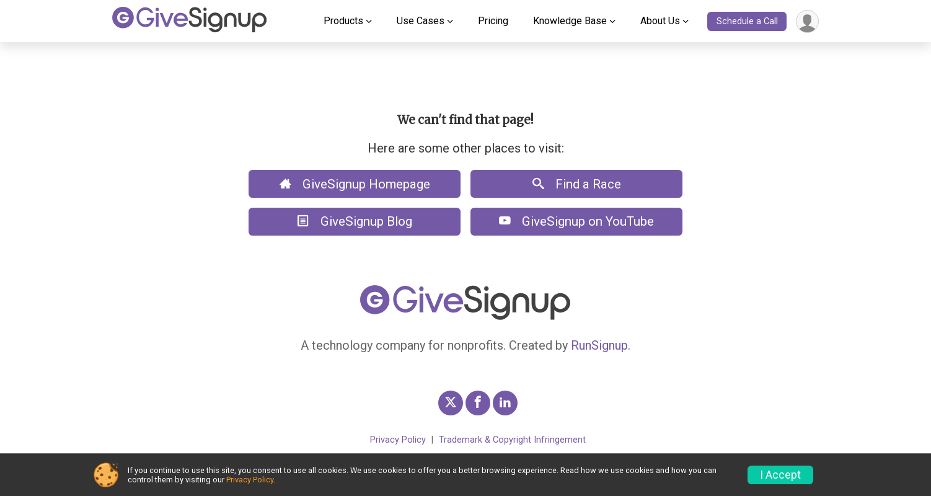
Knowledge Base (570, 21)
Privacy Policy (398, 440)
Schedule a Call (747, 21)
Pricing (493, 21)
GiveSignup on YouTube (576, 221)
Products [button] (343, 21)
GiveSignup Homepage (355, 184)
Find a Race (576, 184)
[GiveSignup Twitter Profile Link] (450, 403)
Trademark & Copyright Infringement (512, 440)
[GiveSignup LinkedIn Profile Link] (505, 403)
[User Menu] (807, 21)
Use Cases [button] (420, 21)
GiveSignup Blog (355, 221)
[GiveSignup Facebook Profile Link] (478, 403)
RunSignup (599, 345)
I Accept (780, 475)
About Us (660, 21)
